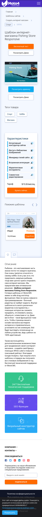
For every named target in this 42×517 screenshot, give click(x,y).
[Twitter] (10, 460)
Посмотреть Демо (21, 53)
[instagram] (24, 460)
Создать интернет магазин (17, 20)
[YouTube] (15, 460)
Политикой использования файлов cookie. (18, 508)
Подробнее (29, 236)
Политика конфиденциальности (21, 493)
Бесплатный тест (21, 46)
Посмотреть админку (21, 89)
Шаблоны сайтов (13, 16)
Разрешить (9, 512)
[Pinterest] (28, 460)
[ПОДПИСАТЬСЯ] (21, 482)
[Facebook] (6, 460)
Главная (9, 11)
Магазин (11, 120)
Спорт (8, 24)
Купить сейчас (21, 190)
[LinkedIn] (19, 460)
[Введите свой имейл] (21, 475)
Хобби (22, 114)
